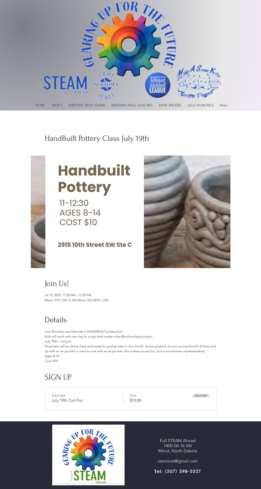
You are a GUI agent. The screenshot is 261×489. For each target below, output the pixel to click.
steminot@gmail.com (178, 461)
